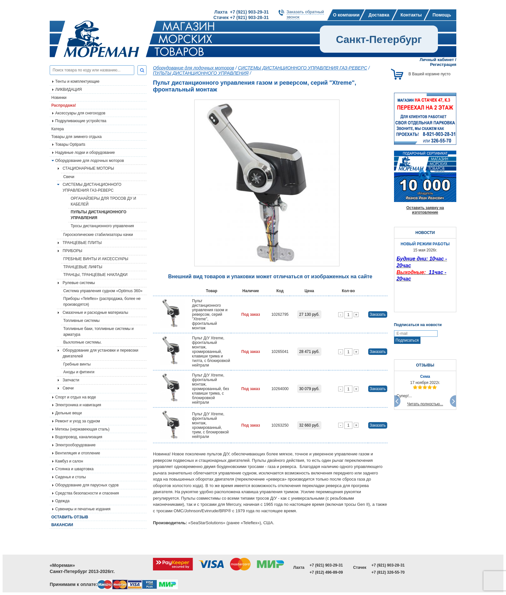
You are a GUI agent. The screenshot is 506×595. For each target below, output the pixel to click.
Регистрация (443, 64)
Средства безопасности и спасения (87, 493)
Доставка (379, 14)
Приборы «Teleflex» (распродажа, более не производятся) (102, 301)
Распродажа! (63, 105)
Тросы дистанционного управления (102, 226)
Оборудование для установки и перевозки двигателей (100, 353)
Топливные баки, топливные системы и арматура (98, 331)
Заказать (378, 314)
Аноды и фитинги (79, 372)
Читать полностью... (425, 404)
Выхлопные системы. (82, 342)
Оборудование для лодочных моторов (89, 160)
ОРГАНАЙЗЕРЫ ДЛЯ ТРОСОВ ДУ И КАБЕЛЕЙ (103, 201)
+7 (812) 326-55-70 (388, 572)
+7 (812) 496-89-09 (326, 572)
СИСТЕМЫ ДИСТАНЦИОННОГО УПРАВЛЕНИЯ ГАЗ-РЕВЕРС (92, 187)
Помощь (441, 14)
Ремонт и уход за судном (77, 421)
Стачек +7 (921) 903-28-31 (240, 17)
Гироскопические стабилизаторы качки (98, 234)
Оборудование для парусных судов (87, 485)
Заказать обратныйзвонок (305, 14)
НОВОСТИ (425, 232)
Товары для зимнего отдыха (76, 136)
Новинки (58, 97)
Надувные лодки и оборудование (85, 152)
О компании (346, 14)
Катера (57, 129)
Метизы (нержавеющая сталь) (82, 429)
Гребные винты (77, 364)
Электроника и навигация (78, 405)
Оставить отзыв (69, 517)
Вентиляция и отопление (77, 453)
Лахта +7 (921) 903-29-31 (241, 12)
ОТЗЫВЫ (425, 365)
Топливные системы (81, 320)
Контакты (411, 14)
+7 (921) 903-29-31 (326, 565)
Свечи (68, 177)
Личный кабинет (437, 59)
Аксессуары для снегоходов (80, 113)
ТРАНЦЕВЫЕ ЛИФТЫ (82, 267)
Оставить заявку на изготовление (425, 210)
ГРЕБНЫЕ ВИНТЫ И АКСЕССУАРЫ (95, 259)
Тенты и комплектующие (77, 81)
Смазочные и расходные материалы (95, 312)
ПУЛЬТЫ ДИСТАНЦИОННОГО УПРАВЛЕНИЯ (98, 215)
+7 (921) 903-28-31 (388, 565)
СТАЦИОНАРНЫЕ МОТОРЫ (88, 168)
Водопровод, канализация (78, 437)
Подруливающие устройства (80, 121)
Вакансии (62, 525)
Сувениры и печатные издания (82, 509)
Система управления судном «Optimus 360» (102, 291)
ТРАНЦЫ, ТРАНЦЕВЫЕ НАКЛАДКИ (95, 274)
